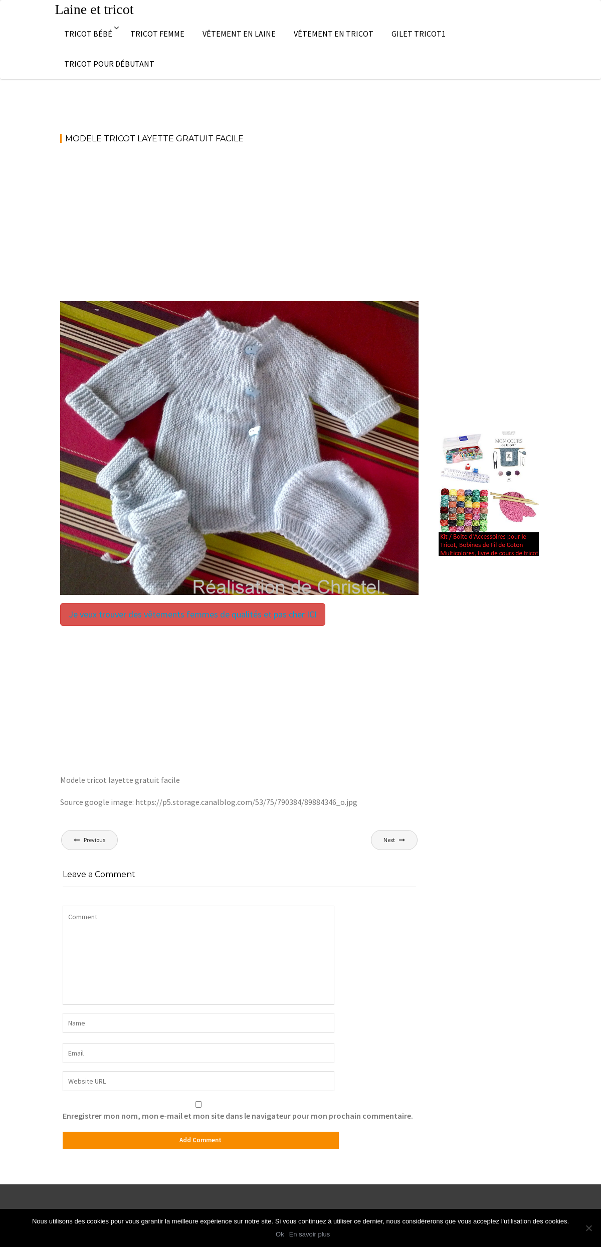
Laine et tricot (94, 9)
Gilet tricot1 (418, 34)
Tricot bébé (88, 34)
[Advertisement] (239, 227)
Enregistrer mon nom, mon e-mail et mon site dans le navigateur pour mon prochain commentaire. (238, 1116)
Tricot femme (157, 34)
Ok (280, 1234)
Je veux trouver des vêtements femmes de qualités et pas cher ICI (193, 614)
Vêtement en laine (239, 34)
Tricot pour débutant (109, 64)
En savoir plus (309, 1234)
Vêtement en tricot (333, 34)
